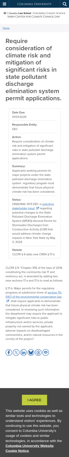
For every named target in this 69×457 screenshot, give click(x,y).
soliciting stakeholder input (33, 206)
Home (6, 28)
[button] (4, 4)
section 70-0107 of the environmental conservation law (34, 294)
